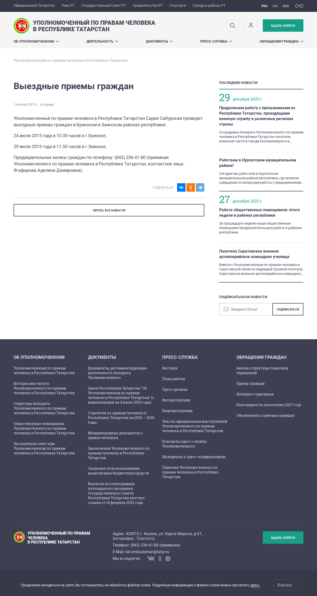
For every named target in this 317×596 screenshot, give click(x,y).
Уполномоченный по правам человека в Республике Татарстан (44, 370)
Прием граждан (251, 383)
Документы (159, 41)
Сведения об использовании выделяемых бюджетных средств (118, 470)
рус (265, 6)
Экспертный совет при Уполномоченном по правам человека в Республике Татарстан (44, 448)
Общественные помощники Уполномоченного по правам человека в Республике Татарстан (44, 428)
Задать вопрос (283, 25)
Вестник (170, 368)
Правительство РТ (148, 5)
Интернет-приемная (255, 394)
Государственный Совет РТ (103, 5)
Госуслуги (178, 5)
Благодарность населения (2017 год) (269, 404)
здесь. (255, 585)
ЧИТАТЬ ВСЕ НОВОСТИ (109, 210)
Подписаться (288, 309)
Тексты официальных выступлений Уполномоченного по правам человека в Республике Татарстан (194, 426)
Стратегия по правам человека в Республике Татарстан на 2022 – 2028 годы (121, 418)
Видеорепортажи (177, 410)
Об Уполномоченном (36, 41)
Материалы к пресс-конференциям (194, 456)
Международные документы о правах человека (115, 435)
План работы (173, 378)
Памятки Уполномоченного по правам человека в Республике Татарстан (190, 472)
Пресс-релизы (174, 389)
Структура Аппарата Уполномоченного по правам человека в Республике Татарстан (44, 408)
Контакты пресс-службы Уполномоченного (184, 443)
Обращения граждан (281, 41)
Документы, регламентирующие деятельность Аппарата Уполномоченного (117, 373)
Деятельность (102, 41)
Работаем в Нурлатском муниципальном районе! (257, 163)
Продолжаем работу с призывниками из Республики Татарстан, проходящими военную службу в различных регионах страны (257, 116)
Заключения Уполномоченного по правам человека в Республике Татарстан (119, 453)
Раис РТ (68, 5)
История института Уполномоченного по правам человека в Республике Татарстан (44, 388)
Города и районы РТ (209, 5)
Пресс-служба (216, 41)
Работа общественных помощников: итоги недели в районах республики (259, 212)
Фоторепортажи (176, 400)
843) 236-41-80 (145, 545)
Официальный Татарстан (34, 5)
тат (275, 6)
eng (286, 6)
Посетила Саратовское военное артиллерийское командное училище (254, 254)
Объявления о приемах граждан (266, 415)
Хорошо (284, 585)
